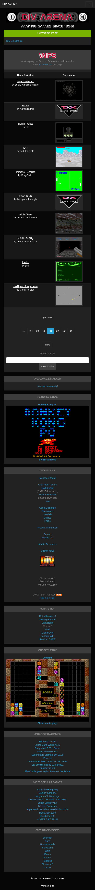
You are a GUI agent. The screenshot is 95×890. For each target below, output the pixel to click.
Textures (47, 861)
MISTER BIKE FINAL (47, 819)
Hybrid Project (25, 123)
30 (44, 331)
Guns (47, 841)
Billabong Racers (47, 741)
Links (47, 501)
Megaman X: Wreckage (47, 796)
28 (31, 331)
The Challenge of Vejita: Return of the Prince (47, 771)
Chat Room (47, 622)
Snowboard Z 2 (47, 768)
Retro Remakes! (47, 616)
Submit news (47, 550)
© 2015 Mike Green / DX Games (47, 878)
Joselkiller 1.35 (47, 816)
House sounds (47, 844)
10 (40, 64)
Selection (47, 837)
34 (71, 331)
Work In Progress (47, 494)
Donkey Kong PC (47, 793)
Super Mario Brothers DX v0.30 (48, 754)
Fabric (47, 857)
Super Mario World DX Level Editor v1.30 (47, 809)
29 (37, 331)
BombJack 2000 (47, 812)
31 (50, 331)
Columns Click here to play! (47, 690)
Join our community (47, 386)
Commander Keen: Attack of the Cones (48, 761)
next (47, 344)
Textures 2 (47, 864)
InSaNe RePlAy (25, 238)
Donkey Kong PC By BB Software (47, 432)
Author (30, 75)
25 (43, 64)
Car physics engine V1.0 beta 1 (48, 764)
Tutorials (47, 514)
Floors (47, 854)
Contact (47, 534)
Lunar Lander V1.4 (47, 802)
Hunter (25, 105)
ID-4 (25, 147)
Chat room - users (47, 484)
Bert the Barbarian (47, 806)
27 (24, 331)
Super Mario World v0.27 (47, 745)
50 (46, 64)
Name (20, 75)
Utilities (47, 517)
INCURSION (25, 196)
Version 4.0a (47, 886)
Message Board (47, 478)
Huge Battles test (25, 81)
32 (57, 331)
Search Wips (47, 366)
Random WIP (47, 636)
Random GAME (47, 639)
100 (50, 64)
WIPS (47, 629)
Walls (47, 851)
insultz (25, 262)
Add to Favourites (47, 544)
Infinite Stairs (25, 214)
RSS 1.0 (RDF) (47, 598)
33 (64, 331)
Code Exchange (47, 507)
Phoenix (47, 758)
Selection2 (47, 847)
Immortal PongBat (25, 172)
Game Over (47, 488)
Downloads (47, 511)
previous (47, 317)
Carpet (47, 867)
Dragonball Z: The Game (47, 748)
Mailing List (47, 537)
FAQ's (47, 521)
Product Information (47, 527)
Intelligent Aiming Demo (25, 286)
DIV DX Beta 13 (14, 41)
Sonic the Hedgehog (47, 789)
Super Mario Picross (47, 751)
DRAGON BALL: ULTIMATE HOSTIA (48, 799)
